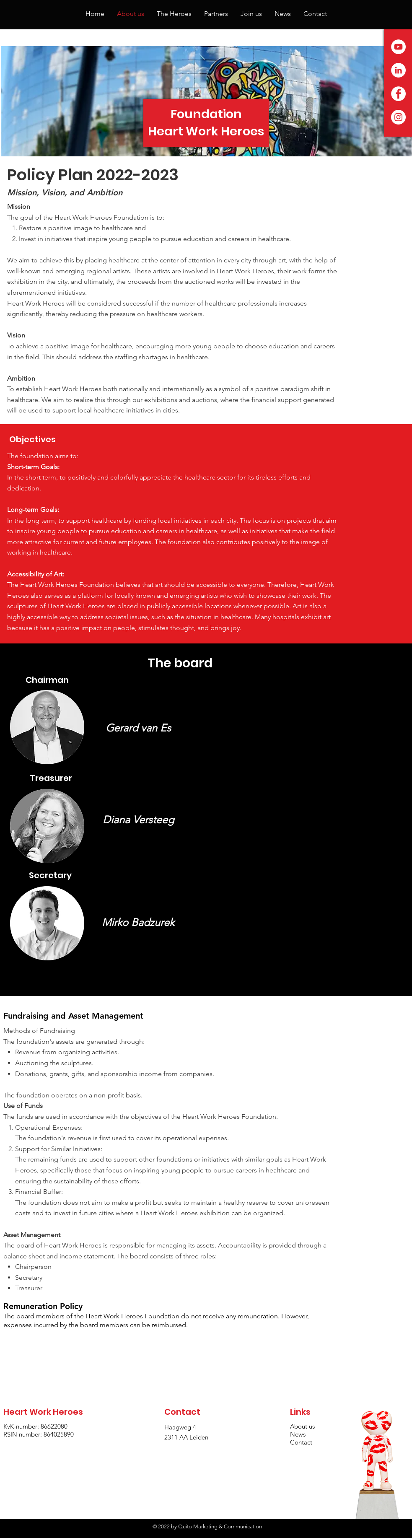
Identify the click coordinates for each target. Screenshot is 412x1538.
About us (303, 1426)
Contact (301, 1442)
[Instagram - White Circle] (398, 117)
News (298, 1434)
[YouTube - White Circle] (398, 46)
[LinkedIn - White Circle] (398, 70)
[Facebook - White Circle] (398, 93)
